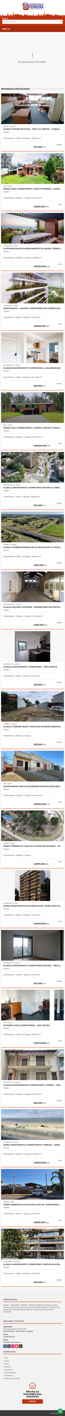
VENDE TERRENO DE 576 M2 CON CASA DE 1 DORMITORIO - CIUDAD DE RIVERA (32, 1205)
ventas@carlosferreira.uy (12, 1342)
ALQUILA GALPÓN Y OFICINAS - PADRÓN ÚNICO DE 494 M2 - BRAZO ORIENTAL (32, 607)
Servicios (7, 1367)
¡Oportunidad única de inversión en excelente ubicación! (32, 786)
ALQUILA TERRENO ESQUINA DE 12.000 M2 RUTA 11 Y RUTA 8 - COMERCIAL (32, 547)
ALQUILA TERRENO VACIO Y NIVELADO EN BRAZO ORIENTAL (32, 727)
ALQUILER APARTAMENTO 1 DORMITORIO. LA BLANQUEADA (32, 368)
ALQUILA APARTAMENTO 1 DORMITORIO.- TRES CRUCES (30, 667)
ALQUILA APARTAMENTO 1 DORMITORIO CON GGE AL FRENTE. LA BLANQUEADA (32, 488)
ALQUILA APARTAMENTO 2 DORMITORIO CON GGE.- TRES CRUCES (32, 966)
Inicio (6, 1358)
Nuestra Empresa (10, 1373)
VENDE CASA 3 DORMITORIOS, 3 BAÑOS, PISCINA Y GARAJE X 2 (32, 428)
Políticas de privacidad (12, 1378)
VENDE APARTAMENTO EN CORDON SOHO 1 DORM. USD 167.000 (32, 906)
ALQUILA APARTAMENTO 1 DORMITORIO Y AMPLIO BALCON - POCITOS (32, 1264)
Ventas (6, 1361)
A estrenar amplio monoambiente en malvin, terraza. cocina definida (32, 248)
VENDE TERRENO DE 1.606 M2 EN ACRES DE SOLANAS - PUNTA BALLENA (32, 846)
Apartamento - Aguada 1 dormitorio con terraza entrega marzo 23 (32, 308)
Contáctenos (8, 1376)
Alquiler (6, 1364)
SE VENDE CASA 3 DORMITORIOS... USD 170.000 (26, 1025)
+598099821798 (9, 1337)
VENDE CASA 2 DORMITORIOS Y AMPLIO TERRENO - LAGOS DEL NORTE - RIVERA (32, 189)
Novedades (8, 1370)
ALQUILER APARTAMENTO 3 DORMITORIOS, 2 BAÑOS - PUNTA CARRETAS (32, 1085)
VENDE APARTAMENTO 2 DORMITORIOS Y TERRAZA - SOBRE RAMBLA (32, 1145)
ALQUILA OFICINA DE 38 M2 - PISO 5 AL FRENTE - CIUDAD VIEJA (32, 129)
